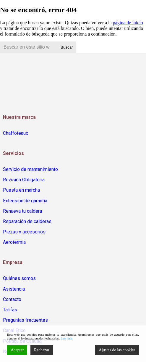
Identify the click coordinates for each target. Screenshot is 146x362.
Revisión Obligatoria (24, 179)
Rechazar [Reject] (41, 350)
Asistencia (14, 289)
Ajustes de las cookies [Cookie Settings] (117, 350)
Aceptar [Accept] (17, 350)
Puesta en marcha (21, 190)
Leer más (67, 338)
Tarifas (10, 310)
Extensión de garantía (25, 201)
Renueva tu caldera (22, 211)
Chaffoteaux (15, 133)
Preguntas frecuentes (25, 320)
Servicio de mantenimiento (30, 169)
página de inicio (128, 22)
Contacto (12, 299)
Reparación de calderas (27, 221)
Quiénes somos (19, 278)
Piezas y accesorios (24, 232)
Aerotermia (14, 242)
